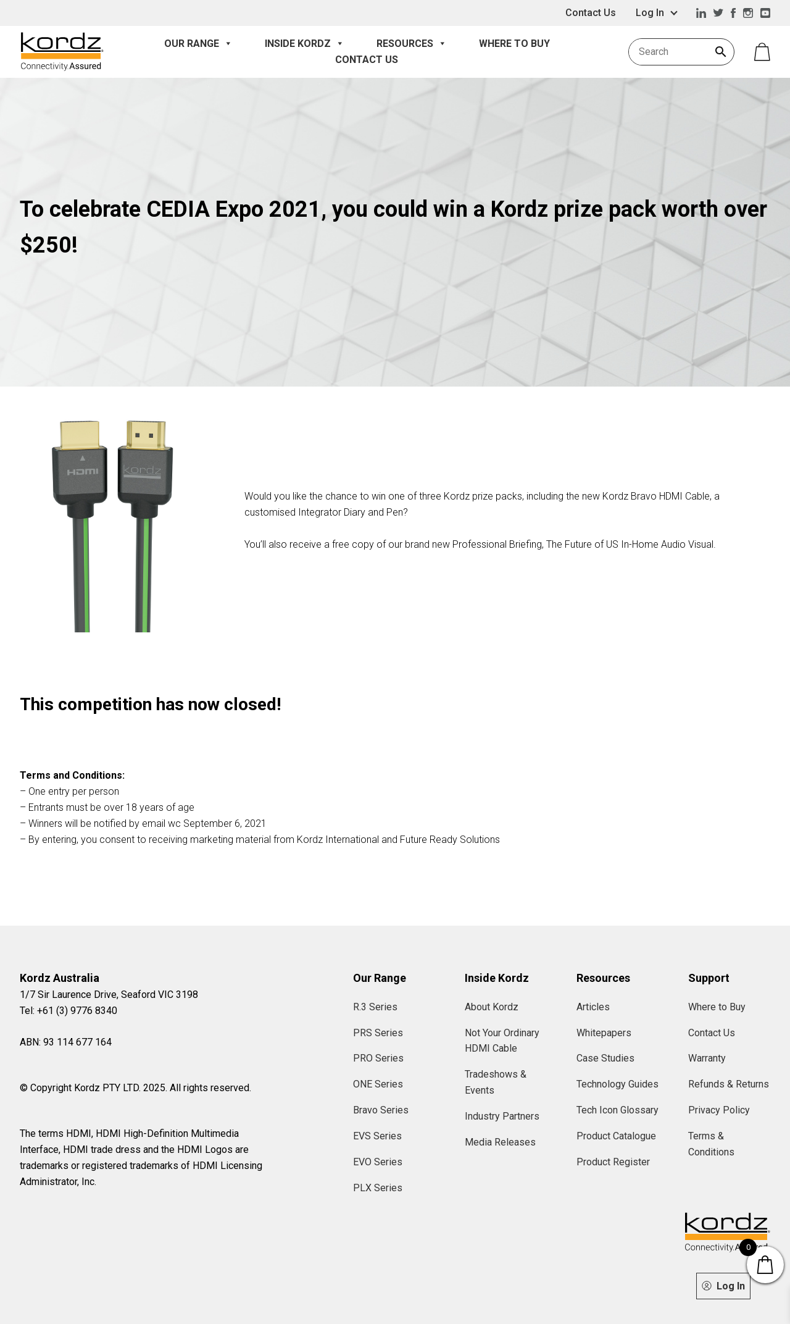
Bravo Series (381, 1110)
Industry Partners (502, 1116)
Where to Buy (514, 43)
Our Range (198, 44)
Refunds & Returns (728, 1084)
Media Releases (500, 1142)
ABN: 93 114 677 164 (66, 1042)
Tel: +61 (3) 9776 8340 (68, 1010)
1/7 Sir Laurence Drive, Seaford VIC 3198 (109, 994)
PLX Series (377, 1188)
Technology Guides (617, 1084)
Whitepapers (603, 1033)
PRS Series (378, 1033)
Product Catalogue (616, 1136)
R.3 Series (375, 1007)
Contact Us (590, 13)
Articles (593, 1007)
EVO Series (377, 1162)
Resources (411, 44)
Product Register (613, 1162)
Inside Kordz (304, 44)
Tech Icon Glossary (617, 1110)
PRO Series (378, 1058)
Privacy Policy (719, 1110)
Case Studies (605, 1058)
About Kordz (491, 1007)
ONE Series (378, 1084)
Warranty (707, 1058)
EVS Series (377, 1136)
